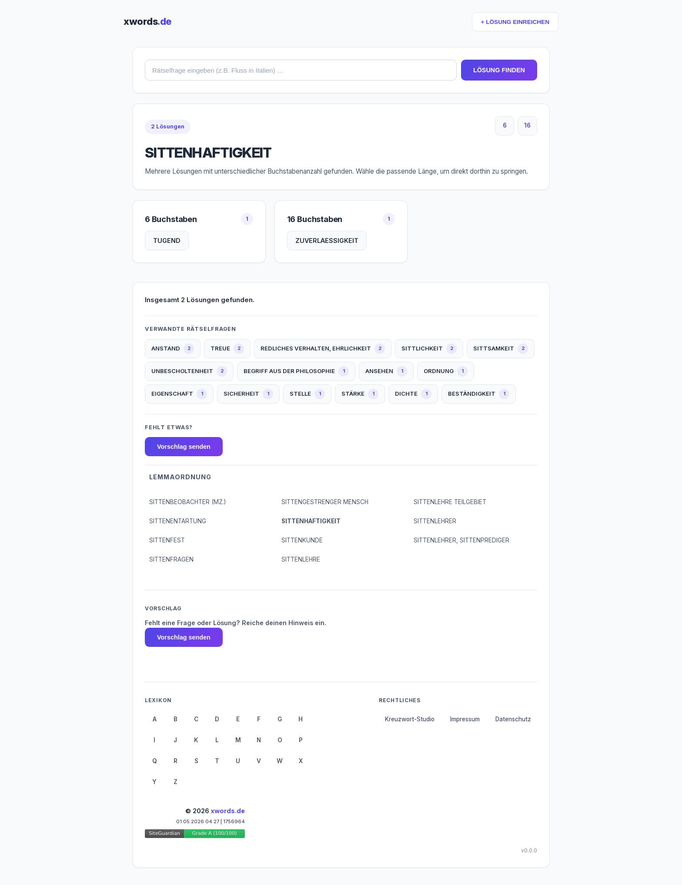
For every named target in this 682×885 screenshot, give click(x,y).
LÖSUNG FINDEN (499, 70)
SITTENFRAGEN (171, 559)
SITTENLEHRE (300, 559)
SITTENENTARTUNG (177, 521)
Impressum (465, 719)
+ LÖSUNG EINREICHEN (515, 22)
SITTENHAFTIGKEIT (311, 521)
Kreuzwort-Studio (410, 719)
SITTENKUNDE (302, 540)
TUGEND (167, 240)
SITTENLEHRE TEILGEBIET (450, 501)
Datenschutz (513, 719)
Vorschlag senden (184, 446)
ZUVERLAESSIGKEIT (326, 240)
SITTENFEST (167, 540)
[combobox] (301, 70)
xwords (147, 21)
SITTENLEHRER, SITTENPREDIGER (461, 540)
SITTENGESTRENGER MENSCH (324, 501)
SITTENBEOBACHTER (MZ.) (187, 501)
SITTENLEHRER (435, 521)
